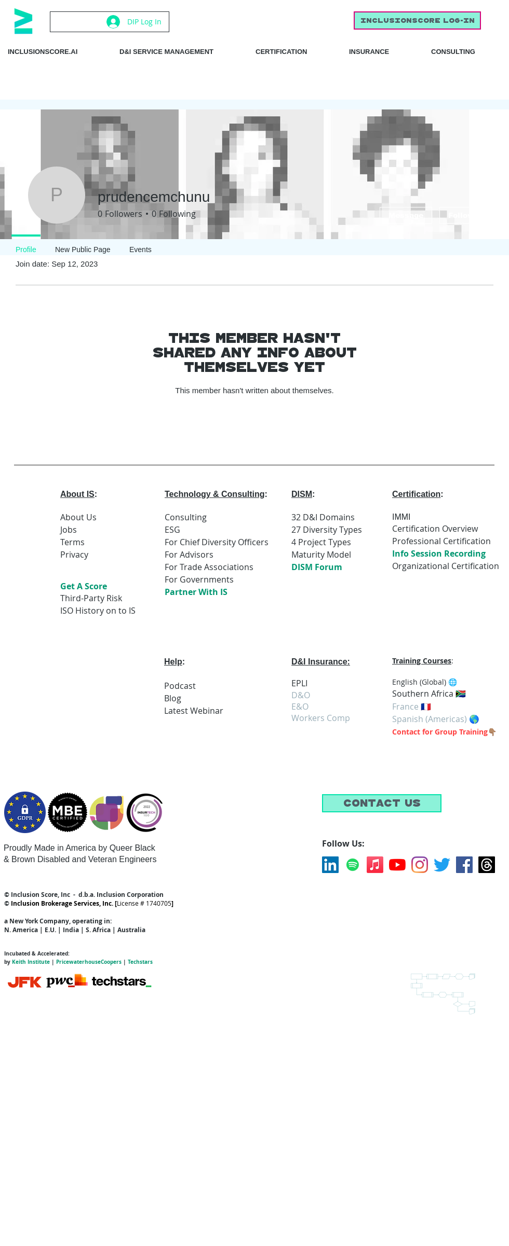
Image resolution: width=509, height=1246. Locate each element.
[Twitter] (442, 864)
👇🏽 (492, 732)
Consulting (186, 517)
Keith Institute (31, 961)
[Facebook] (464, 864)
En (396, 682)
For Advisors (189, 554)
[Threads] (486, 864)
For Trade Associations (209, 567)
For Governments (199, 579)
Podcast (180, 685)
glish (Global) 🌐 (430, 682)
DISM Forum (316, 567)
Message (406, 215)
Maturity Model (321, 554)
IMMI (401, 517)
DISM (301, 494)
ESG (172, 529)
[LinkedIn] (330, 864)
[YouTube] (397, 864)
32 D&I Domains (323, 517)
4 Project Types (321, 542)
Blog (172, 698)
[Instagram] (419, 864)
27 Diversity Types (326, 529)
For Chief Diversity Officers (217, 542)
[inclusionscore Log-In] (417, 20)
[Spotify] (352, 864)
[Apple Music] (375, 864)
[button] (381, 803)
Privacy (74, 554)
